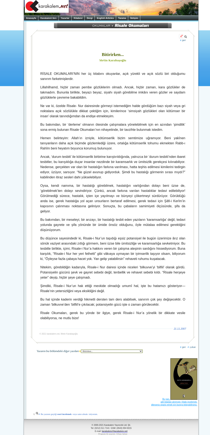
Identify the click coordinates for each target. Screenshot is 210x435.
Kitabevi (78, 18)
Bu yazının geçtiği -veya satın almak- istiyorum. (66, 414)
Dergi (89, 18)
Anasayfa (31, 18)
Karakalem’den (48, 18)
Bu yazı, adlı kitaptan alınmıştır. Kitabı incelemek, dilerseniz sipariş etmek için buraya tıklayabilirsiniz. (174, 402)
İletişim (134, 18)
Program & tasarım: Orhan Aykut (112, 434)
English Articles (105, 18)
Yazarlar (65, 18)
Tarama (122, 18)
